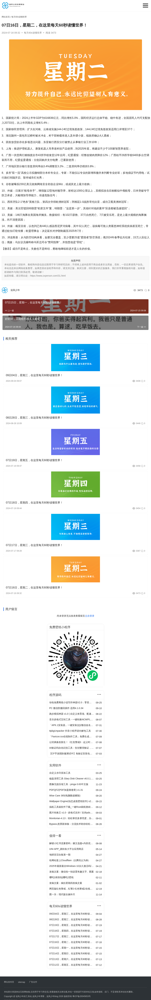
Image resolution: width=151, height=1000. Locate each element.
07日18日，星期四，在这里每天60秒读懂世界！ (34, 502)
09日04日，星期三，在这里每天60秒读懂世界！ (34, 375)
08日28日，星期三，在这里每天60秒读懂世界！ (34, 417)
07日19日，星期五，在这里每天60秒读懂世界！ (34, 460)
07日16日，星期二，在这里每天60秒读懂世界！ (34, 587)
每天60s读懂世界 (33, 32)
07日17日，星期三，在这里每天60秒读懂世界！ (34, 545)
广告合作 (33, 982)
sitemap (21, 982)
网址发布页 (9, 982)
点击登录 (89, 615)
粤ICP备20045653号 (81, 996)
